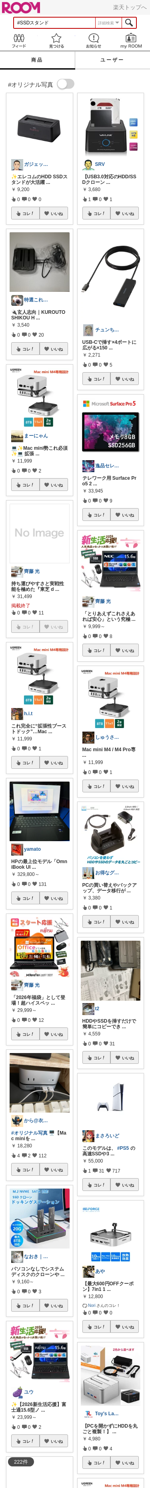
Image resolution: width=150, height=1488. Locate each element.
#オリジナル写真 (29, 1133)
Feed (19, 40)
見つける (56, 40)
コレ (28, 213)
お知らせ (94, 40)
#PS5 (123, 1148)
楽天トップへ (130, 7)
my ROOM (131, 40)
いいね (57, 213)
